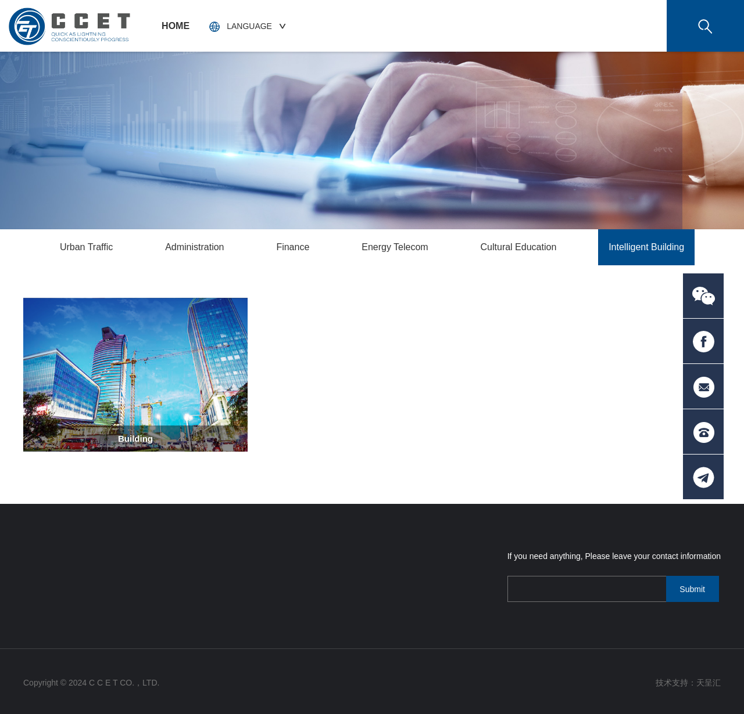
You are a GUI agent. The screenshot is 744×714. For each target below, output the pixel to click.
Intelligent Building (646, 247)
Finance (292, 247)
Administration (194, 247)
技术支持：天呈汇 (688, 682)
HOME (175, 26)
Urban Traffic (86, 247)
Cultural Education (519, 247)
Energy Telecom (395, 247)
